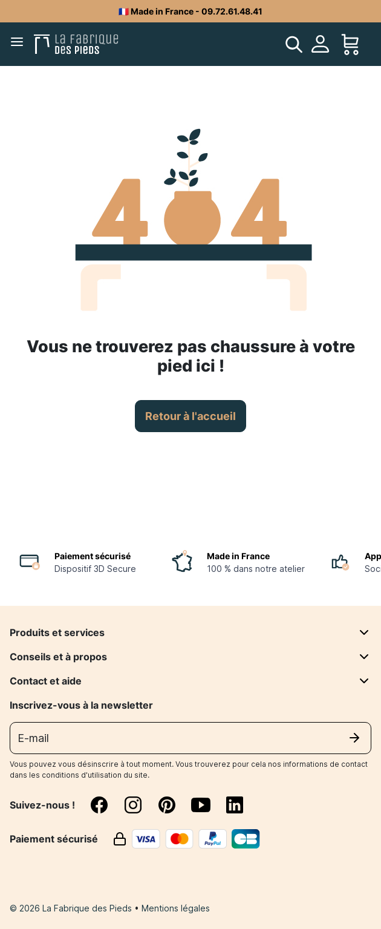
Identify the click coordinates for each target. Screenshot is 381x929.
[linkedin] (234, 805)
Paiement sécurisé (92, 556)
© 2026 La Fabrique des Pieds (72, 908)
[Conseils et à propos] (364, 656)
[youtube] (208, 805)
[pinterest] (174, 805)
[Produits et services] (364, 632)
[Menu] (19, 44)
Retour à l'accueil (190, 416)
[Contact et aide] (364, 681)
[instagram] (140, 805)
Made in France (238, 556)
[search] (294, 44)
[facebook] (106, 805)
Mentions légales (176, 908)
